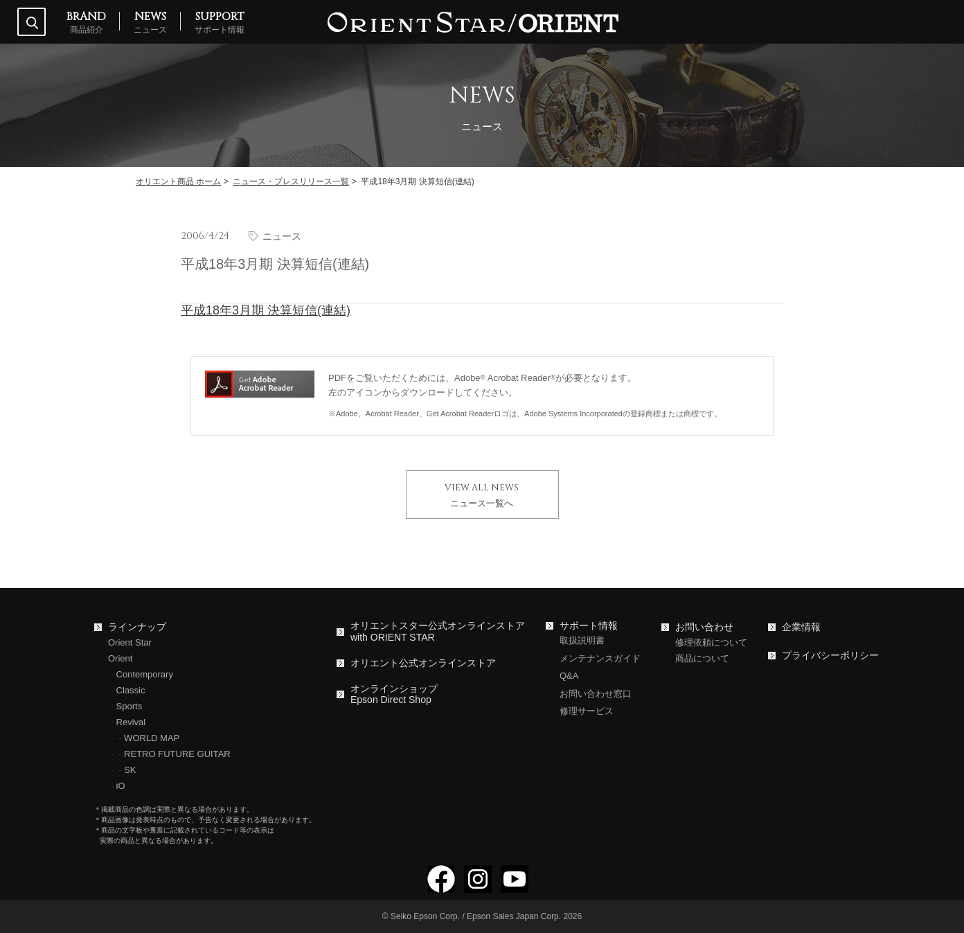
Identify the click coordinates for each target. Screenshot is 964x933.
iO (120, 786)
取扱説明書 (582, 640)
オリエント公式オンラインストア (423, 662)
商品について (702, 658)
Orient (120, 658)
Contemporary (144, 674)
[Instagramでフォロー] (478, 886)
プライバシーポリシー (830, 655)
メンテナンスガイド (600, 658)
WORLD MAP (151, 738)
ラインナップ (137, 626)
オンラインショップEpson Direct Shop (394, 694)
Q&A (569, 675)
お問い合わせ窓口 (596, 693)
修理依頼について (711, 642)
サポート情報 (589, 625)
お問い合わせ (704, 626)
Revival (131, 722)
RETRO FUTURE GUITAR (177, 754)
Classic (130, 690)
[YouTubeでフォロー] (514, 886)
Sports (129, 706)
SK (130, 770)
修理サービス (587, 711)
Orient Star (130, 642)
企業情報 (801, 626)
